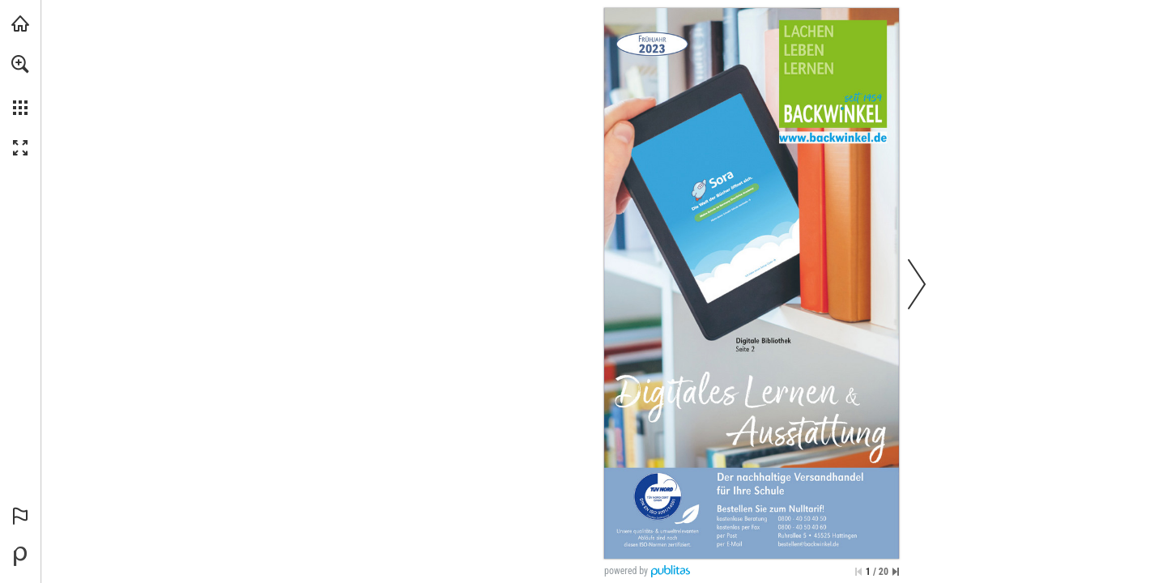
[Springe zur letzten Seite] (895, 572)
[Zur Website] (833, 137)
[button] (20, 64)
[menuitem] (20, 85)
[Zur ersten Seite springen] (858, 572)
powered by (626, 571)
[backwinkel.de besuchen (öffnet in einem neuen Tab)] (20, 23)
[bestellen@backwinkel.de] (808, 544)
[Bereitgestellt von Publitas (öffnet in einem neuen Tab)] (20, 556)
